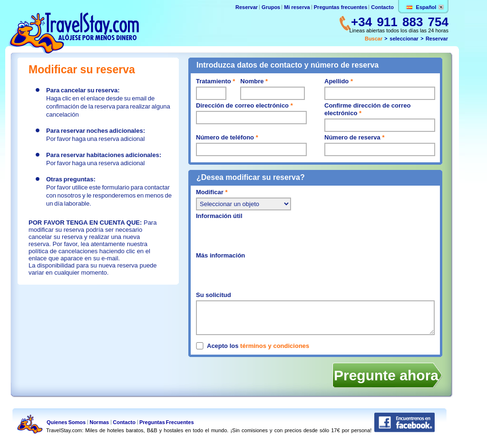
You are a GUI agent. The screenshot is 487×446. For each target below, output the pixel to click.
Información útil (219, 215)
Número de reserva (354, 137)
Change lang (441, 7)
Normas (99, 422)
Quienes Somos (66, 422)
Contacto (382, 7)
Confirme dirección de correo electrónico (367, 109)
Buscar (373, 38)
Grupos (271, 7)
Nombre (254, 81)
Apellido (338, 81)
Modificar (211, 192)
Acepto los (258, 345)
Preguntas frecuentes (340, 7)
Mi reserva (297, 7)
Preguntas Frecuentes (166, 422)
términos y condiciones (274, 345)
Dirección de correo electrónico (244, 105)
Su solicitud (213, 294)
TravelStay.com (74, 33)
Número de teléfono (227, 137)
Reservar (247, 7)
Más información (220, 255)
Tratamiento (215, 81)
